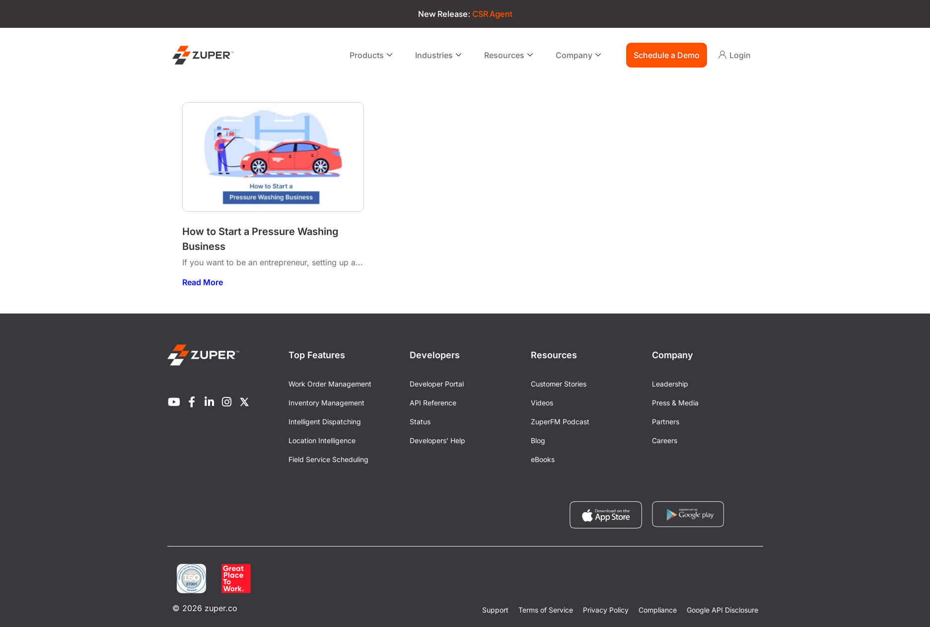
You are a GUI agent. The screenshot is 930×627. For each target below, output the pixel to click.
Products (371, 55)
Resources (508, 55)
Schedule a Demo (667, 55)
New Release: (465, 13)
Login (740, 55)
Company (578, 55)
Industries (438, 55)
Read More (202, 282)
